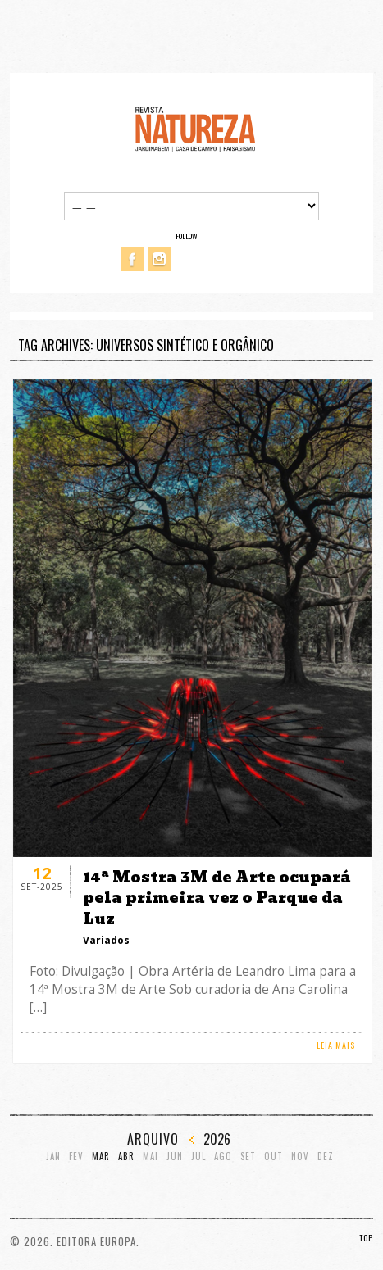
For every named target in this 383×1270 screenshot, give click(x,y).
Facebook (132, 259)
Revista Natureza (195, 128)
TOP (366, 1237)
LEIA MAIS (336, 1045)
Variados (106, 940)
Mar (101, 1156)
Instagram (159, 259)
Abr (126, 1156)
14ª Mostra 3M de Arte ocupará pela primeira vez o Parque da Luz (217, 897)
